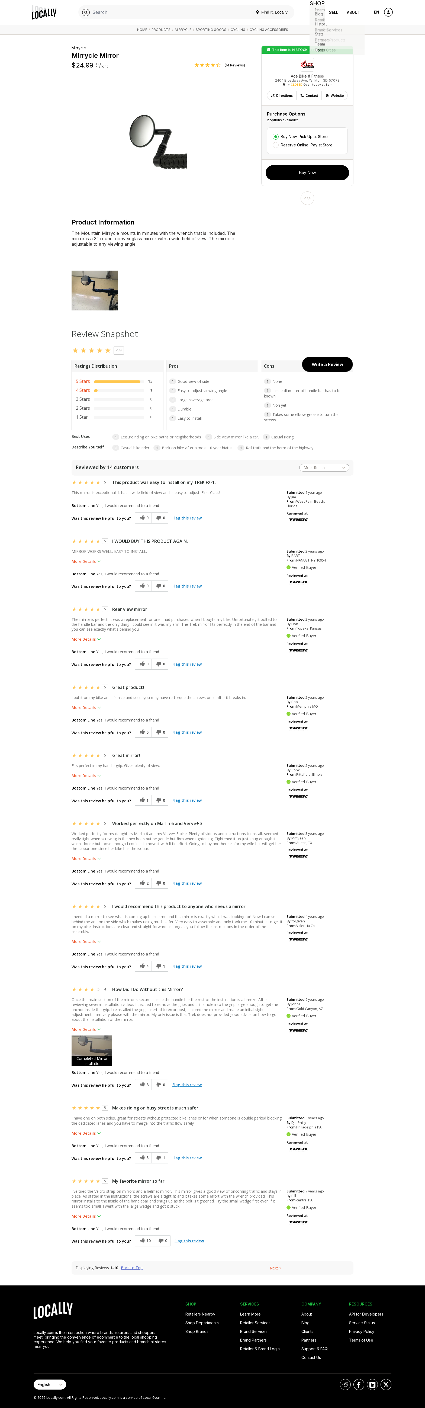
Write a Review (327, 364)
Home (142, 30)
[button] (92, 1050)
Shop (315, 12)
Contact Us (311, 1357)
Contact (309, 96)
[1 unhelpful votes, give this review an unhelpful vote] (160, 966)
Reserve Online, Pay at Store (307, 145)
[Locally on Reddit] (345, 1384)
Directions (282, 96)
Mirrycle (183, 30)
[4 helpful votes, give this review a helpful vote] (143, 966)
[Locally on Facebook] (358, 1384)
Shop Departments (202, 1322)
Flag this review (187, 518)
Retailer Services (255, 1322)
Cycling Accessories (269, 30)
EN (376, 12)
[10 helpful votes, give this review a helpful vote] (144, 1240)
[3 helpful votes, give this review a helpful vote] (143, 1157)
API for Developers (366, 1314)
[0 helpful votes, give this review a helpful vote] (143, 518)
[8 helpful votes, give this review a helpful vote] (143, 1084)
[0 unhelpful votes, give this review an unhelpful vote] (160, 518)
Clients (307, 1331)
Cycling (238, 30)
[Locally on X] (386, 1384)
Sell (333, 12)
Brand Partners (253, 1340)
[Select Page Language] (50, 1385)
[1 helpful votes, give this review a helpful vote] (143, 800)
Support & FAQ (314, 1348)
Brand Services (254, 1331)
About (353, 12)
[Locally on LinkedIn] (372, 1384)
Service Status (362, 1322)
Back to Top (132, 1267)
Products (161, 30)
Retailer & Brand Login (260, 1348)
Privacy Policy (361, 1331)
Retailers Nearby (200, 1314)
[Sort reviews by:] (324, 468)
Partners (308, 1340)
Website (334, 96)
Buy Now (307, 172)
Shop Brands (196, 1331)
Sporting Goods (211, 30)
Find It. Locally (267, 12)
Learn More (250, 1314)
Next (275, 1268)
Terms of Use (361, 1340)
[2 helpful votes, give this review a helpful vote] (143, 883)
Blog (305, 1322)
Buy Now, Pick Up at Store (304, 136)
